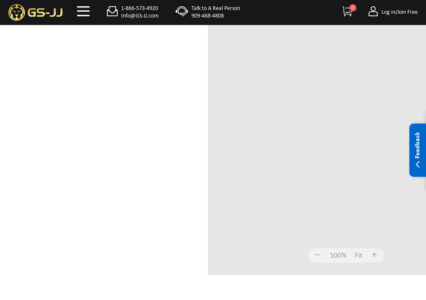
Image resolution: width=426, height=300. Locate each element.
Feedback (417, 150)
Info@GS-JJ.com (140, 16)
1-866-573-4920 (139, 8)
